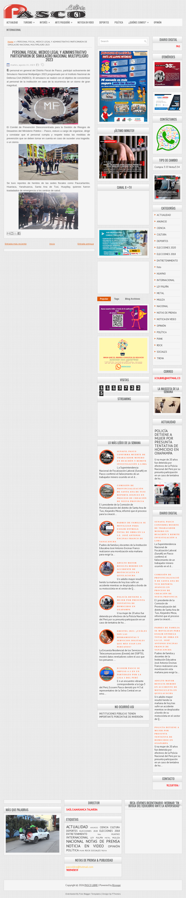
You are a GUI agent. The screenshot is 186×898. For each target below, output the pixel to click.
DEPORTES (104, 22)
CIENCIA (161, 228)
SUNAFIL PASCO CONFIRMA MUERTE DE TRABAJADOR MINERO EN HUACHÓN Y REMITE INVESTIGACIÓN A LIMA (132, 457)
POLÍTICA (119, 22)
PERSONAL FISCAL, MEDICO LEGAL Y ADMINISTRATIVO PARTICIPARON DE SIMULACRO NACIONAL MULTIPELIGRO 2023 (49, 55)
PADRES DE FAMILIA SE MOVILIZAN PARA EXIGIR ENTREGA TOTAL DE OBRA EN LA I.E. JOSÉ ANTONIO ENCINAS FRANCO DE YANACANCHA (122, 532)
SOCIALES (162, 351)
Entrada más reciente (16, 243)
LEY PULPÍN (163, 286)
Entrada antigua (86, 243)
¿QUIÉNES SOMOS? (140, 21)
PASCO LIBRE (91, 885)
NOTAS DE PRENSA (167, 312)
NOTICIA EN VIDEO (86, 22)
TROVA (160, 358)
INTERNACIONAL (14, 30)
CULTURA (161, 234)
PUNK (160, 338)
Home (10, 41)
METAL (160, 293)
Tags (116, 299)
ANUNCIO (162, 221)
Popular (104, 299)
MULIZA (161, 299)
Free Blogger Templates (90, 894)
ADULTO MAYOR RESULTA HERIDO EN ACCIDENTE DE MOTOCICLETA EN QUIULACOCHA (130, 569)
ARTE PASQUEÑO (65, 21)
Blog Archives (132, 299)
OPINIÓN (157, 22)
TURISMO (30, 21)
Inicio (52, 243)
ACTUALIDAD (12, 22)
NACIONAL (162, 306)
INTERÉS (46, 21)
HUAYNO (161, 273)
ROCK (160, 345)
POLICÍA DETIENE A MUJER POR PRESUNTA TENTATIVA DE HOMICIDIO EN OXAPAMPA (131, 603)
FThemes (116, 894)
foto (159, 267)
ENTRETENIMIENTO (167, 260)
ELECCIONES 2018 (166, 254)
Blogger (116, 885)
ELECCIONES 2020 (166, 247)
